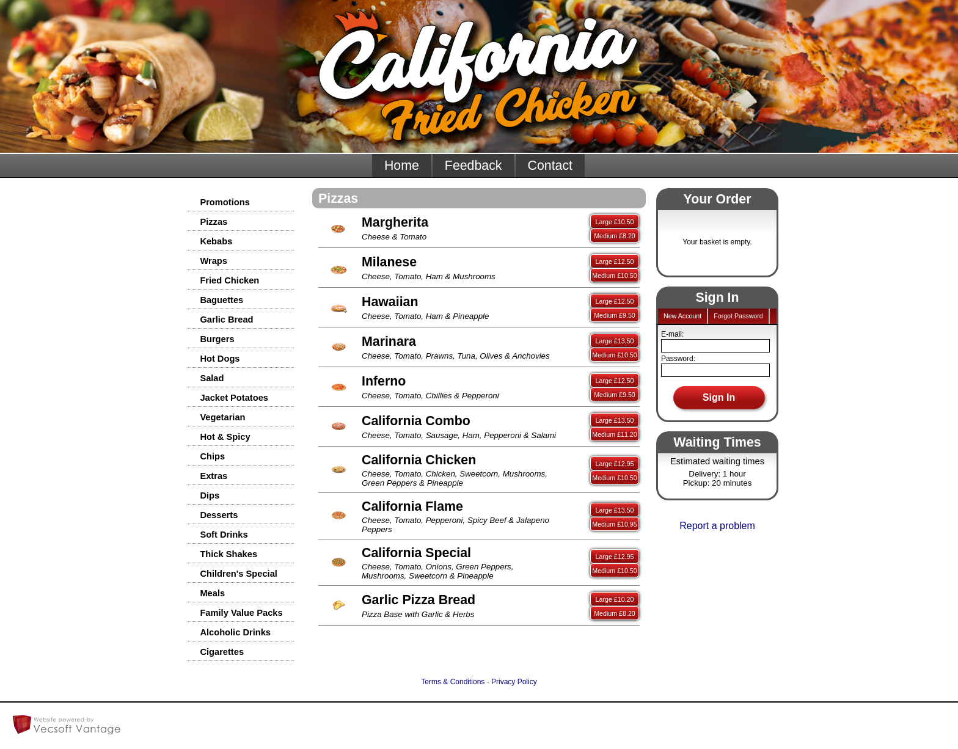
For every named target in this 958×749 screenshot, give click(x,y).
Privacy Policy (514, 682)
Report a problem (717, 526)
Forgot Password (738, 316)
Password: (678, 358)
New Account (682, 316)
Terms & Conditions (452, 682)
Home (401, 165)
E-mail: (672, 334)
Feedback (473, 165)
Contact (550, 165)
